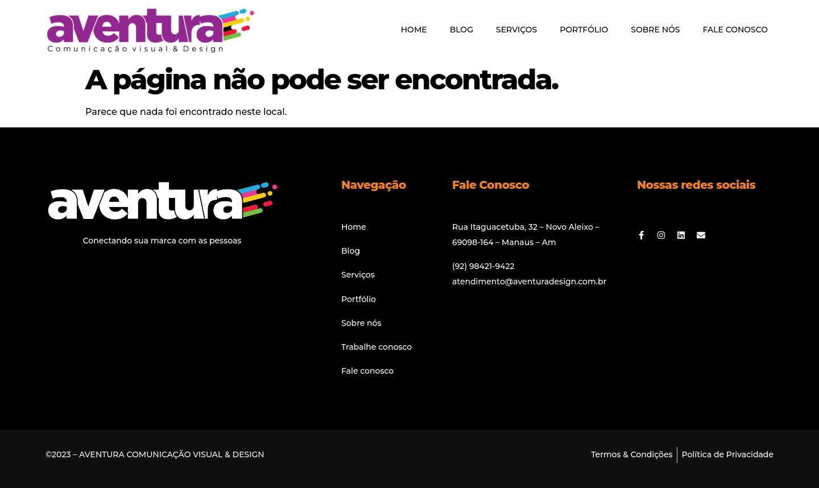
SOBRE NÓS (655, 29)
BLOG (461, 29)
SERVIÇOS (516, 29)
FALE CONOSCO (735, 29)
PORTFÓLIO (584, 29)
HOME (414, 29)
